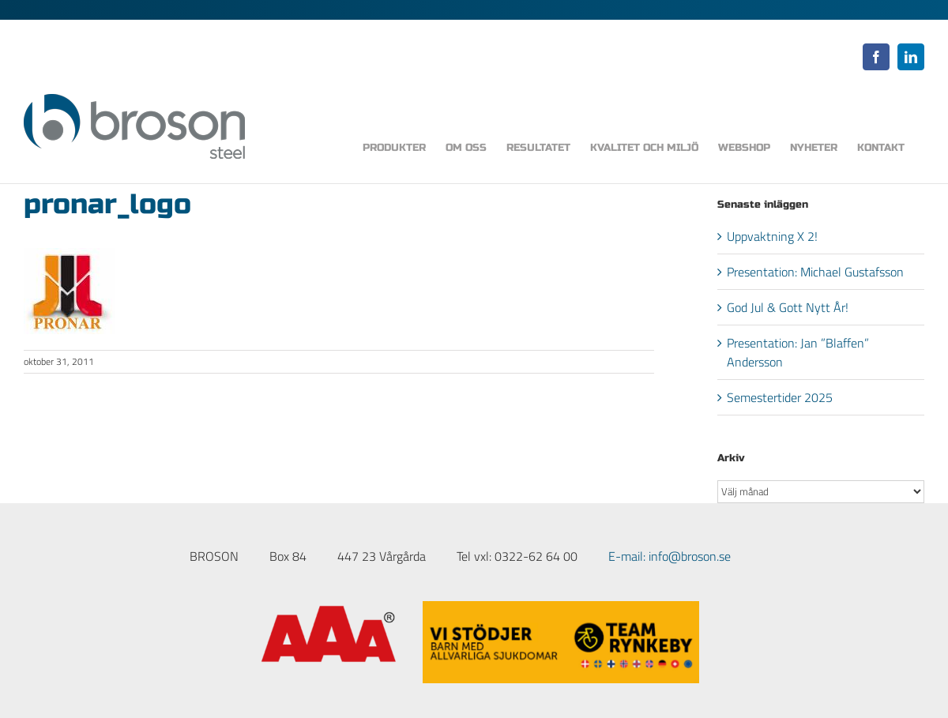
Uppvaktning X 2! (772, 236)
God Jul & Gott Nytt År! (787, 307)
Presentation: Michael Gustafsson (815, 271)
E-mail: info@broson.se (669, 556)
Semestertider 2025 (780, 397)
